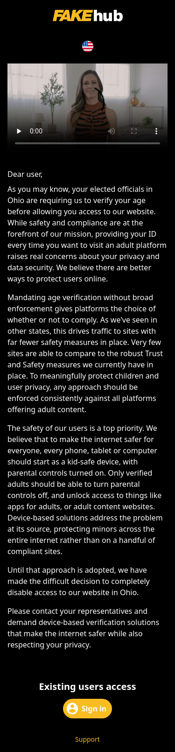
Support (87, 739)
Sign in (86, 709)
